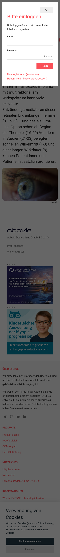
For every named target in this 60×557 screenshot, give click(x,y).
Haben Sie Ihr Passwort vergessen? (27, 78)
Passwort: (12, 50)
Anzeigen (47, 56)
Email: (10, 36)
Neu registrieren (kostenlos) (23, 74)
